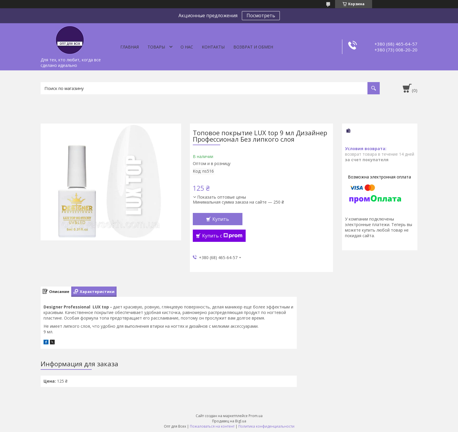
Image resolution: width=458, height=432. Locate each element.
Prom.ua (256, 415)
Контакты (213, 47)
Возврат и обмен (253, 47)
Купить (220, 219)
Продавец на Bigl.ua (229, 421)
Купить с (222, 236)
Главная (129, 47)
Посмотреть (261, 15)
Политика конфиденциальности (266, 426)
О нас (187, 47)
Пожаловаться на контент (212, 426)
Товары (156, 47)
